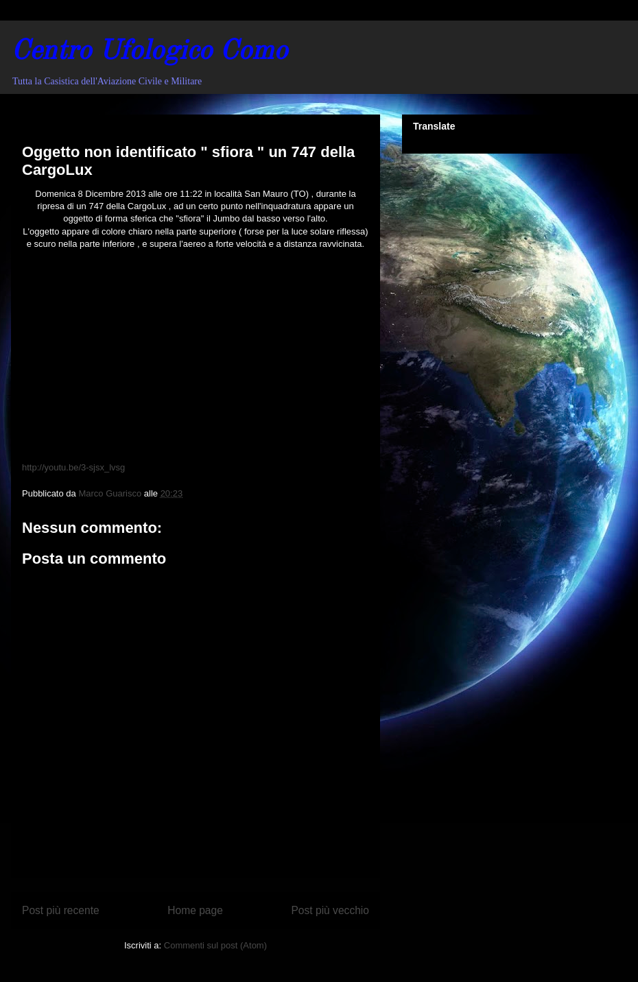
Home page (195, 910)
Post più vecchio (330, 910)
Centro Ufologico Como (149, 52)
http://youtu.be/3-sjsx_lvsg (73, 467)
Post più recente (60, 910)
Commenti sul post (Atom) (215, 945)
